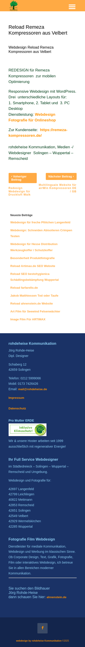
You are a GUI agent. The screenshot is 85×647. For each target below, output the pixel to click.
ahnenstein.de (56, 597)
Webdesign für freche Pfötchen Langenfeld (40, 222)
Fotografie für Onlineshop (32, 120)
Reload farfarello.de (24, 287)
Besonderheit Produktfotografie (32, 258)
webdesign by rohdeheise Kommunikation (39, 641)
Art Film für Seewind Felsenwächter (35, 311)
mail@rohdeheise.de (32, 389)
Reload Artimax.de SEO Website (32, 266)
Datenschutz (17, 408)
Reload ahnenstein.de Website (31, 303)
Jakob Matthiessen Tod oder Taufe (34, 295)
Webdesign (45, 114)
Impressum (16, 397)
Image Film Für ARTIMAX (28, 319)
